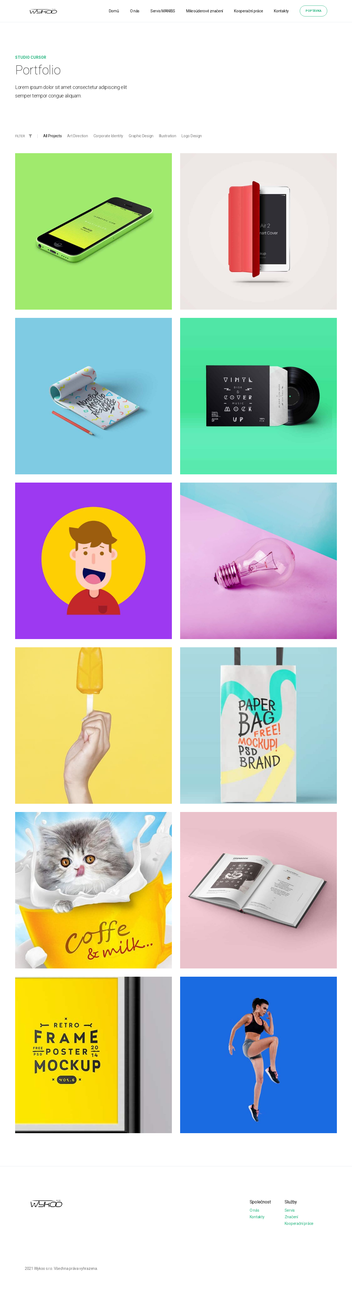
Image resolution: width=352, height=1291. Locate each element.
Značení (291, 1217)
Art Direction (77, 136)
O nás (135, 11)
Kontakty (281, 11)
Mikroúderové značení (204, 11)
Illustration (167, 136)
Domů (114, 11)
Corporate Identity (108, 136)
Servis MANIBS (162, 11)
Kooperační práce (248, 11)
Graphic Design (141, 136)
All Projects (52, 136)
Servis (290, 1210)
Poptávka (313, 11)
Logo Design (192, 136)
